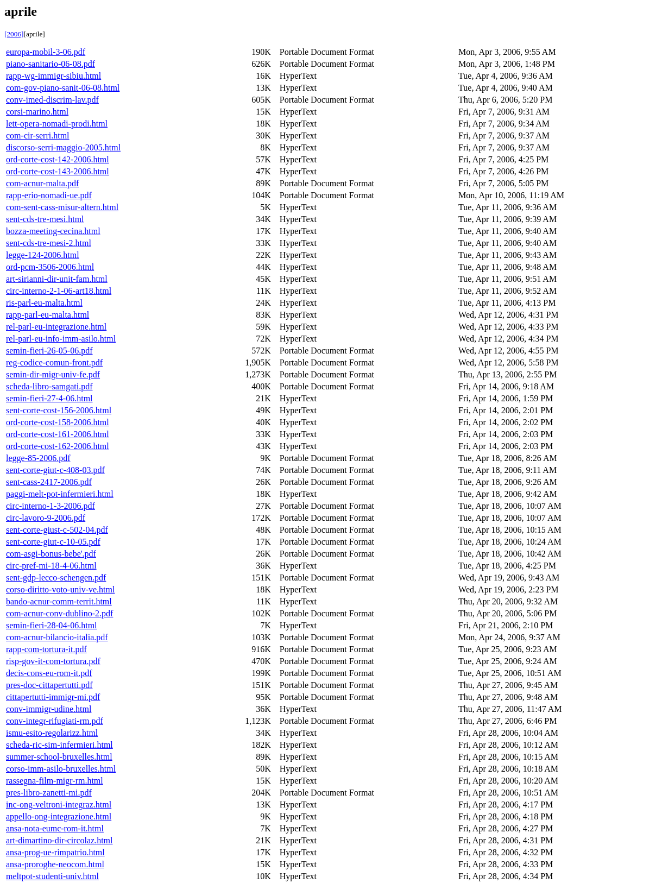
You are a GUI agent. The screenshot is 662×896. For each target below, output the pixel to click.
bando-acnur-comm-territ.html (59, 601)
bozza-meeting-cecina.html (53, 231)
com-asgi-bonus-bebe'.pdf (51, 553)
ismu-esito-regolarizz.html (52, 732)
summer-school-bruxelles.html (59, 756)
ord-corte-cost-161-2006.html (57, 434)
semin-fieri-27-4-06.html (49, 398)
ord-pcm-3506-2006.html (50, 267)
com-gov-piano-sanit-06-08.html (62, 87)
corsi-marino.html (37, 111)
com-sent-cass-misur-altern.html (62, 207)
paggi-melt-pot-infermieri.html (60, 494)
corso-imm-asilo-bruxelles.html (61, 768)
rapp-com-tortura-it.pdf (46, 649)
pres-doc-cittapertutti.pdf (49, 685)
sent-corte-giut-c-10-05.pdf (53, 541)
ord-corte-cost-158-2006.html (57, 422)
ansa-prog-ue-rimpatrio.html (55, 852)
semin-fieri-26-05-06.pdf (49, 350)
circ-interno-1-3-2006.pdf (50, 505)
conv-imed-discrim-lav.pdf (52, 99)
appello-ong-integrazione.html (58, 816)
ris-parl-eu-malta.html (44, 302)
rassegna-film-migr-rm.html (54, 780)
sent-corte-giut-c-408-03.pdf (55, 470)
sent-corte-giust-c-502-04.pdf (57, 529)
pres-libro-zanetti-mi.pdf (49, 792)
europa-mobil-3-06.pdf (45, 51)
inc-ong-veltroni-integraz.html (58, 804)
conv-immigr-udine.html (48, 709)
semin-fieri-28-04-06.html (51, 625)
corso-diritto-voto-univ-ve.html (60, 589)
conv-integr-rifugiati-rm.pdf (54, 720)
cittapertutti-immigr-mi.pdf (53, 697)
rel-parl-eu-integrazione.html (56, 326)
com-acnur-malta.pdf (42, 183)
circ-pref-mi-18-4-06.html (51, 565)
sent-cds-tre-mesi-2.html (48, 243)
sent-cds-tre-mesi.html (45, 219)
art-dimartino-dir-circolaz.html (59, 840)
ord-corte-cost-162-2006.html (57, 446)
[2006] (14, 34)
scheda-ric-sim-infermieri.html (59, 744)
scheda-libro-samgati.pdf (49, 386)
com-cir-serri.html (38, 135)
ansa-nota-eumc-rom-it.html (55, 828)
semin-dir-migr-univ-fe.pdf (53, 374)
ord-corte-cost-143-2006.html (57, 171)
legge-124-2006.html (42, 255)
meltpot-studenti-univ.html (52, 876)
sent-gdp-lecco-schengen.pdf (56, 577)
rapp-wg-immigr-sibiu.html (53, 75)
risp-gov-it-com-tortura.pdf (53, 661)
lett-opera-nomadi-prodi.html (57, 123)
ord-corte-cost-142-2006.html (57, 159)
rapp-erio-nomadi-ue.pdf (49, 195)
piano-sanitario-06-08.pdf (50, 63)
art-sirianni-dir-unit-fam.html (57, 278)
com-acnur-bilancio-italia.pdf (57, 637)
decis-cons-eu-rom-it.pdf (49, 673)
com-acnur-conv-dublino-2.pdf (59, 613)
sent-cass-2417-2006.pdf (49, 482)
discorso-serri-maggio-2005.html (63, 147)
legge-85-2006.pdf (38, 458)
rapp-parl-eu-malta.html (47, 314)
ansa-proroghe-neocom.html (55, 864)
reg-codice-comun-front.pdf (54, 362)
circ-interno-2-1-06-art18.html (58, 290)
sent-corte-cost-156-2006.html (58, 410)
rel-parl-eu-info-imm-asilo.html (61, 338)
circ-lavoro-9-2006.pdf (45, 517)
